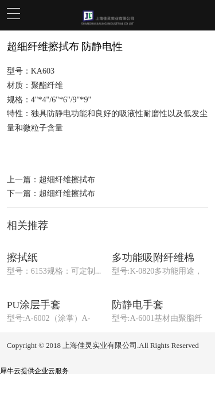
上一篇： (51, 179)
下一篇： (51, 193)
